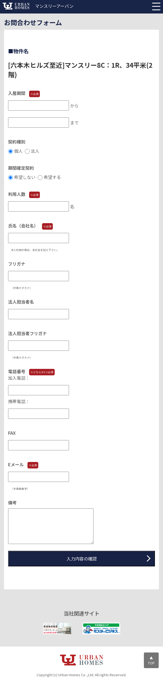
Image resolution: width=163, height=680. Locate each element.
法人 (35, 151)
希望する (53, 177)
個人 (19, 151)
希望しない (25, 177)
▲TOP (151, 660)
